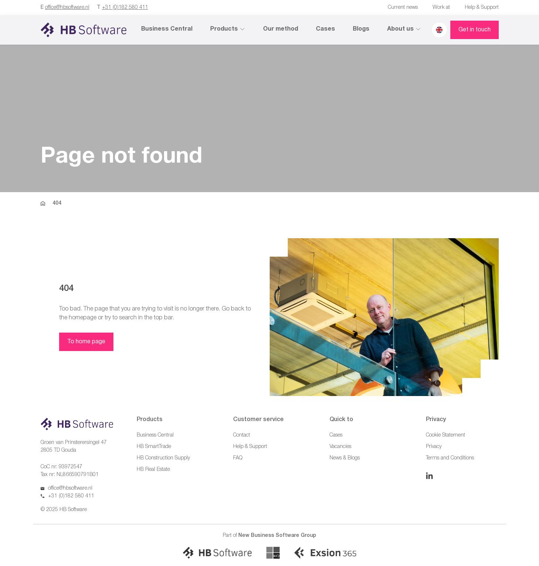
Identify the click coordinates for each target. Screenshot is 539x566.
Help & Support (482, 7)
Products (227, 29)
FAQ (237, 458)
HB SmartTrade (154, 446)
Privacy (433, 446)
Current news (403, 7)
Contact (241, 435)
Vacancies (340, 446)
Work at (441, 7)
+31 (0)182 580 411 (125, 7)
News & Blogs (345, 458)
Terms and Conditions (450, 458)
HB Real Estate (153, 469)
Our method (280, 29)
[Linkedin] (429, 475)
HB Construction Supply (163, 458)
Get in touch (474, 29)
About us (404, 29)
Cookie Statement (445, 435)
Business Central (166, 29)
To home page (86, 341)
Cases (325, 29)
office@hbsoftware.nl (67, 7)
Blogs (361, 29)
